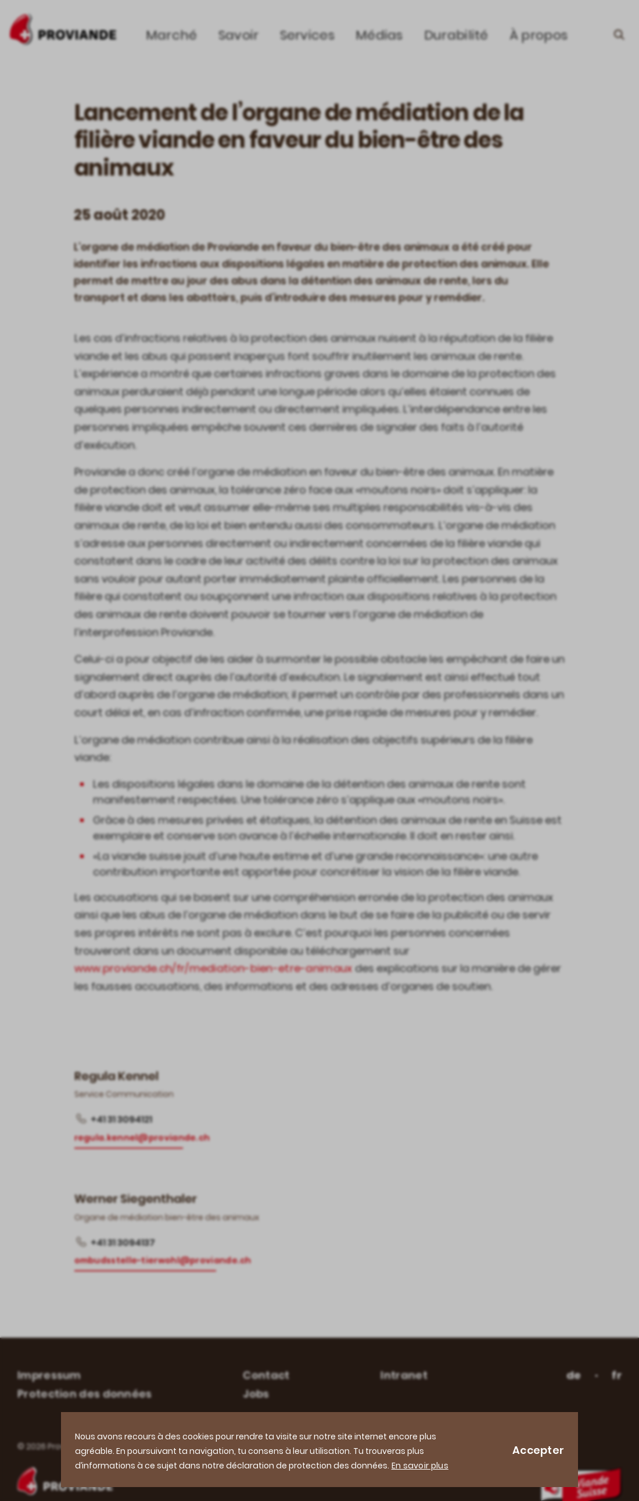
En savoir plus (420, 1465)
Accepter (538, 1450)
